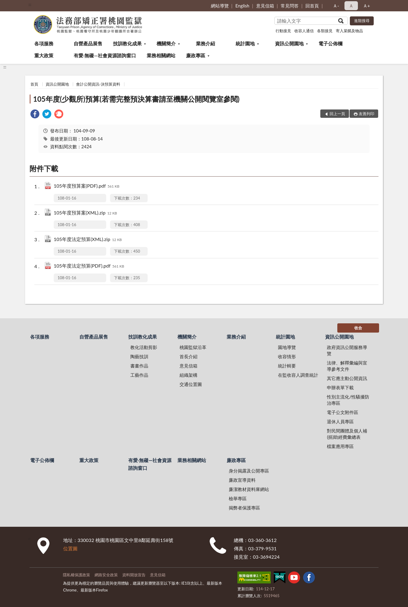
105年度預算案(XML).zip (85, 213)
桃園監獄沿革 (193, 347)
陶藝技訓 (139, 356)
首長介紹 (188, 356)
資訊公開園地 (289, 43)
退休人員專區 (340, 421)
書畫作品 (139, 365)
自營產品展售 (88, 43)
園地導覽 (287, 347)
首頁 (34, 84)
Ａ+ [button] (366, 5)
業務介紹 (205, 43)
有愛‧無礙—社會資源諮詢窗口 (105, 55)
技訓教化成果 (127, 43)
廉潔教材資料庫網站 (249, 489)
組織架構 (188, 375)
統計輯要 (287, 365)
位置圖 (70, 548)
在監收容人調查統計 (298, 375)
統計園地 (245, 43)
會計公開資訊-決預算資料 (98, 84)
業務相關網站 (161, 55)
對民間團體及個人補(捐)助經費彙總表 (347, 434)
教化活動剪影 (143, 347)
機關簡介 (166, 43)
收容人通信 (304, 30)
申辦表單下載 (340, 387)
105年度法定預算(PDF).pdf (89, 266)
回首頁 (312, 5)
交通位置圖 (191, 384)
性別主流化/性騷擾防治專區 (348, 400)
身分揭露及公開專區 (249, 470)
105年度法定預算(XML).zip (88, 239)
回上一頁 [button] (337, 113)
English (242, 5)
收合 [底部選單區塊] (358, 327)
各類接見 (325, 30)
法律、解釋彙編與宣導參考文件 (347, 366)
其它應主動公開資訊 (347, 378)
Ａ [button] (351, 5)
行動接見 (283, 30)
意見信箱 (265, 5)
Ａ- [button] (336, 5)
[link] (34, 114)
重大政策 (43, 55)
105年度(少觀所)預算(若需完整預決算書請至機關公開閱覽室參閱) (136, 99)
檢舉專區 (238, 498)
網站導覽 (220, 5)
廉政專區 (195, 55)
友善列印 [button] (366, 113)
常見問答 (290, 5)
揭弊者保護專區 (244, 507)
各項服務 (43, 43)
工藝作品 (139, 375)
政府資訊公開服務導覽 (347, 350)
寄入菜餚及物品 (349, 30)
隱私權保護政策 (76, 574)
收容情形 (287, 356)
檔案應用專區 (340, 446)
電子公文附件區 (342, 412)
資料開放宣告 (134, 574)
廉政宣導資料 (242, 480)
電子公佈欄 (330, 43)
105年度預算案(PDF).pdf (86, 186)
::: (29, 4)
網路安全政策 (106, 574)
